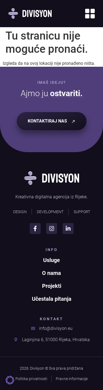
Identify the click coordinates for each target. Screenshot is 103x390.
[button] (10, 380)
